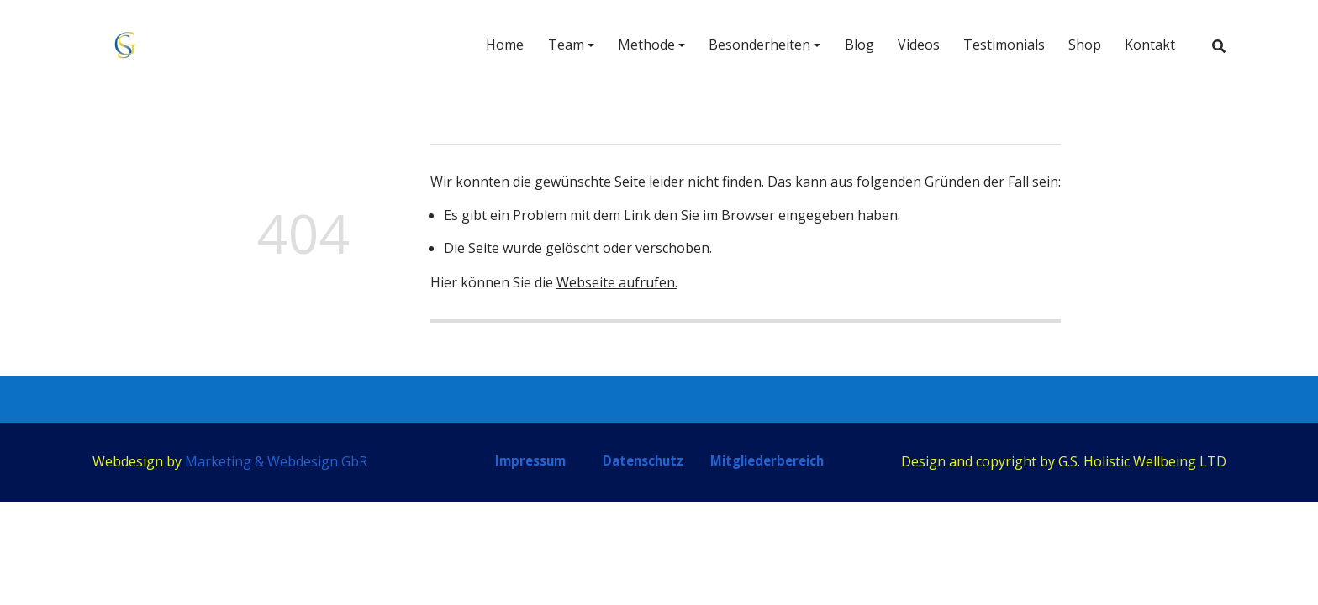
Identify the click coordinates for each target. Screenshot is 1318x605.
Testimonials (1004, 44)
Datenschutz (643, 460)
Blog (859, 44)
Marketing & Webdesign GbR (276, 461)
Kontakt (1150, 44)
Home (505, 44)
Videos (919, 44)
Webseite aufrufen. (616, 282)
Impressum (530, 460)
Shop (1084, 44)
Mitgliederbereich (767, 460)
